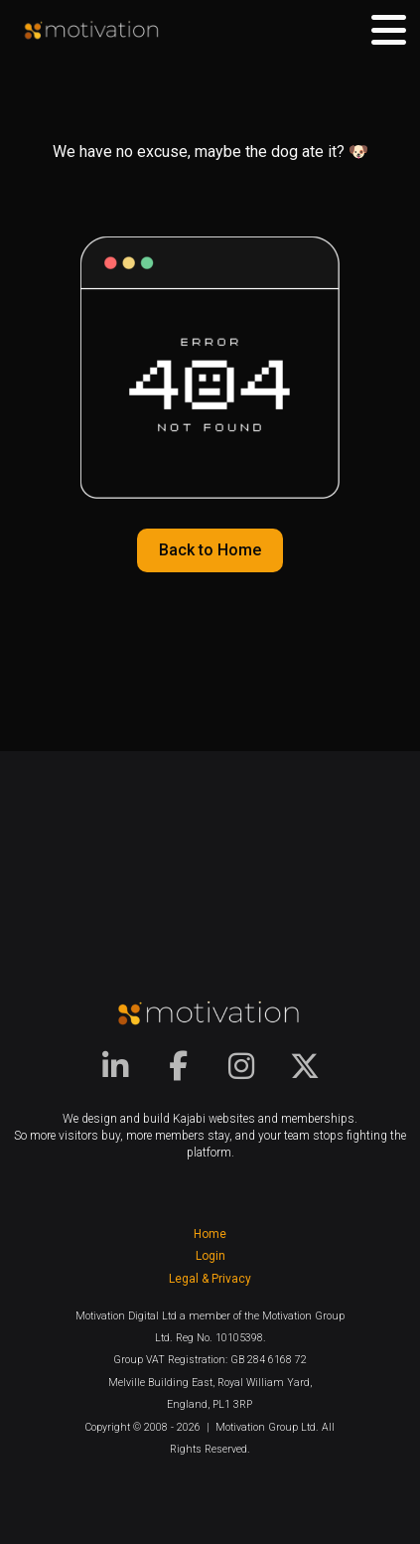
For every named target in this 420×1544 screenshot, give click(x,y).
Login (210, 1256)
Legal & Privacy (210, 1279)
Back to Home (210, 549)
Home (210, 1234)
